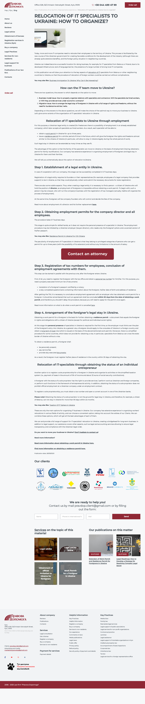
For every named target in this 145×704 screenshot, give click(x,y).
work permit (51, 134)
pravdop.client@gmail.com (19, 646)
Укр (6, 10)
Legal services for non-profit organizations (114, 629)
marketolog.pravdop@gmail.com (16, 650)
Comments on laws (76, 635)
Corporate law (105, 648)
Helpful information (76, 621)
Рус (10, 10)
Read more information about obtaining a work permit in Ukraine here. (64, 443)
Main (36, 10)
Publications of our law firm (14, 71)
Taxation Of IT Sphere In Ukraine (62, 405)
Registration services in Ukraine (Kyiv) (14, 41)
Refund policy (74, 648)
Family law (104, 621)
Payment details (45, 654)
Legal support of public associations (112, 627)
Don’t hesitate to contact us (86, 432)
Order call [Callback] (9, 93)
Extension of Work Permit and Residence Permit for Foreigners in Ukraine (99, 561)
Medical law (104, 618)
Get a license (44, 636)
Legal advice (10, 32)
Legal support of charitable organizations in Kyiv (116, 640)
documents (61, 353)
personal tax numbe (103, 279)
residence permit (51, 136)
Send (126, 516)
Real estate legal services (108, 624)
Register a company (47, 639)
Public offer (73, 643)
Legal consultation (46, 634)
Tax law (102, 654)
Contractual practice (107, 632)
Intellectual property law (108, 643)
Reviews (8, 27)
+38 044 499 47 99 (106, 5)
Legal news (73, 640)
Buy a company (11, 47)
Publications (44, 621)
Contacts (8, 77)
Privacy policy (74, 646)
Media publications (75, 637)
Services (40, 530)
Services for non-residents (11, 57)
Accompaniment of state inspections (113, 646)
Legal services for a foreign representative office (116, 656)
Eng (15, 10)
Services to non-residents (48, 644)
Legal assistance (105, 637)
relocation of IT (94, 72)
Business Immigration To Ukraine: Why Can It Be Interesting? (74, 81)
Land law (103, 635)
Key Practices (74, 618)
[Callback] (132, 5)
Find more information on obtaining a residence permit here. (60, 449)
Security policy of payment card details (82, 651)
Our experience (74, 632)
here (94, 204)
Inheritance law (105, 651)
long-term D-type (48, 331)
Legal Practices (11, 52)
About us (8, 23)
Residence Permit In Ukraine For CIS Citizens (67, 236)
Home (7, 19)
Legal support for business (12, 64)
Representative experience (67, 10)
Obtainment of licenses (14, 36)
